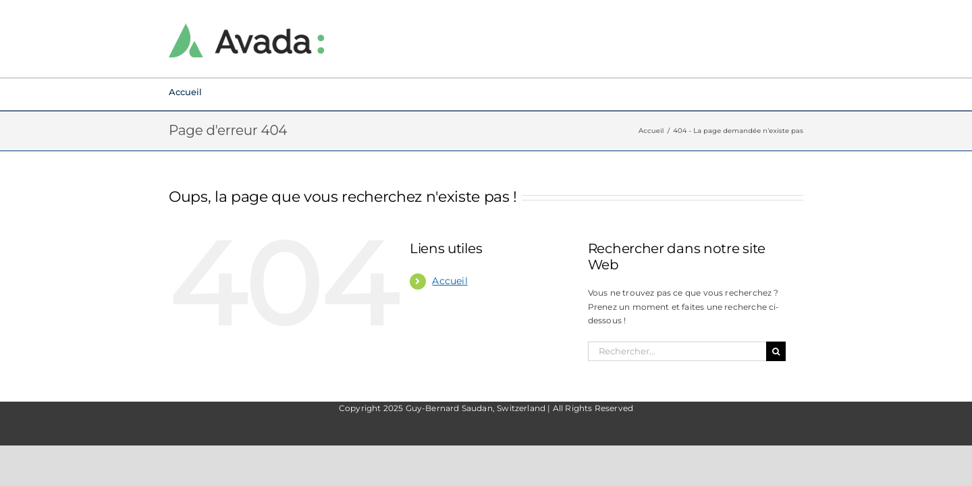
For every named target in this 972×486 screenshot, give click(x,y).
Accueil (449, 281)
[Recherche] (776, 351)
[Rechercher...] (677, 351)
